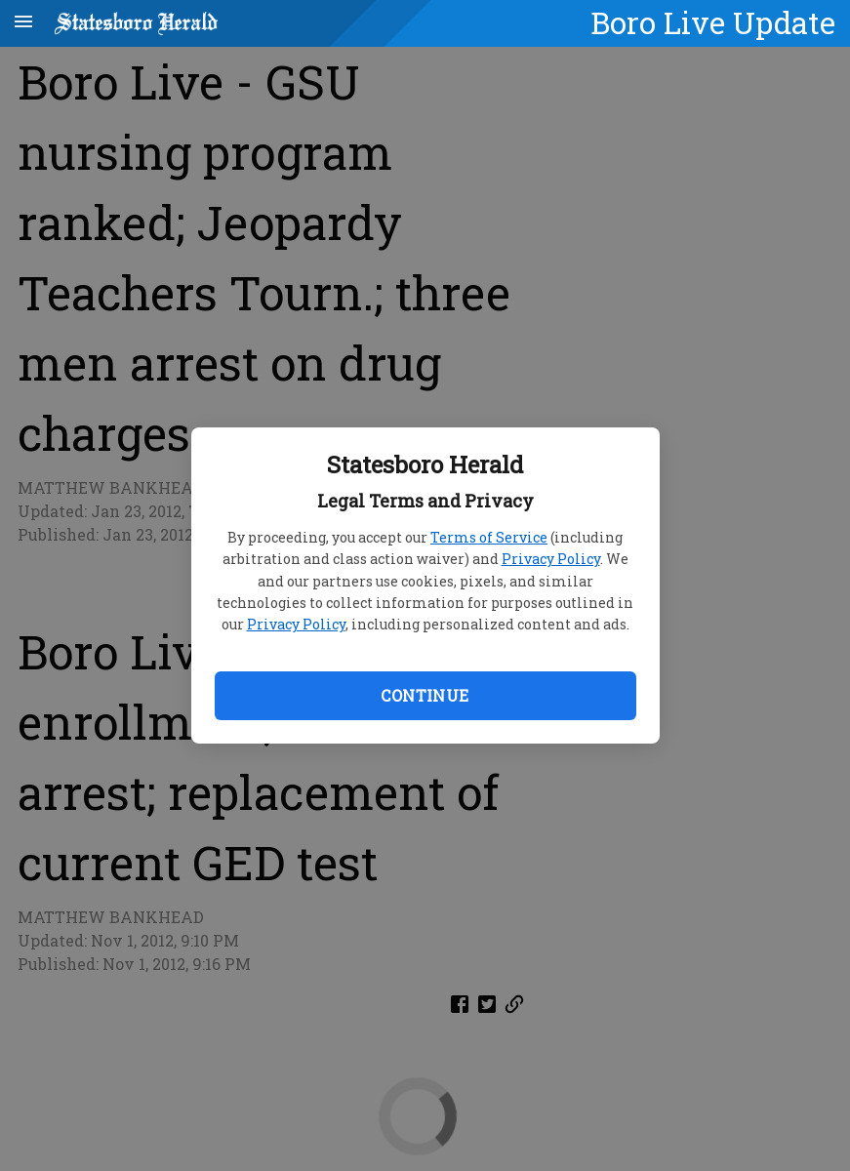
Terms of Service (488, 537)
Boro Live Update (712, 22)
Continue (424, 695)
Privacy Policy (551, 558)
